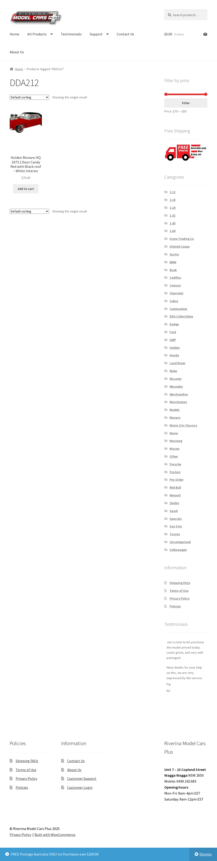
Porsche (175, 464)
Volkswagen (178, 550)
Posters (175, 472)
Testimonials (71, 34)
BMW (173, 262)
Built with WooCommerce (55, 834)
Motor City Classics (183, 425)
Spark (174, 511)
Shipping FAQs (180, 583)
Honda (174, 355)
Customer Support (81, 778)
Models (175, 410)
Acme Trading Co (182, 239)
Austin (174, 254)
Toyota (175, 534)
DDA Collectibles (181, 316)
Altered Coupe (180, 246)
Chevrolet (176, 293)
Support (96, 34)
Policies (175, 606)
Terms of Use (179, 591)
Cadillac (175, 277)
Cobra (174, 301)
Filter (186, 103)
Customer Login (80, 787)
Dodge (174, 324)
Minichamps (178, 402)
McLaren (176, 379)
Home (14, 34)
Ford (173, 332)
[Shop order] (29, 97)
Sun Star (176, 526)
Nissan (174, 448)
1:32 (172, 215)
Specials (176, 519)
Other (174, 456)
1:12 (172, 192)
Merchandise (179, 394)
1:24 (172, 208)
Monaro (175, 417)
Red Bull (175, 487)
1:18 (172, 200)
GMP (173, 340)
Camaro (175, 285)
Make (173, 371)
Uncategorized (180, 542)
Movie (174, 433)
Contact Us (125, 34)
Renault (175, 495)
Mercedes (176, 386)
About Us (17, 52)
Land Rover (177, 363)
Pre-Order (176, 480)
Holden (175, 348)
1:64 (172, 231)
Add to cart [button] (26, 189)
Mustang (176, 441)
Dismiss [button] (206, 854)
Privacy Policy (180, 598)
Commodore (178, 309)
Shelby (174, 503)
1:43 (172, 223)
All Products (37, 34)
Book (173, 270)
